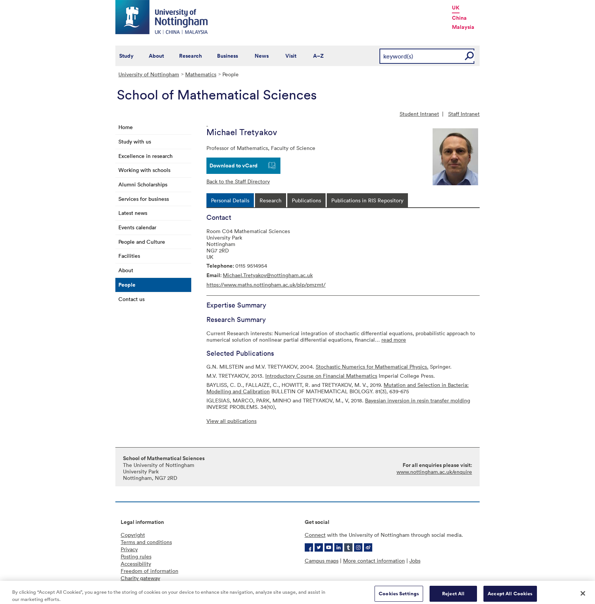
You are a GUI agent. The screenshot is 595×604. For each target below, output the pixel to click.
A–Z (318, 56)
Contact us (131, 299)
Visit (290, 56)
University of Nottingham (148, 74)
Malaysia (463, 27)
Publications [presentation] (306, 200)
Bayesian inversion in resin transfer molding (417, 400)
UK (456, 7)
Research (190, 56)
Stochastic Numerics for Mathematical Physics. (372, 366)
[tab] (230, 200)
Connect (315, 534)
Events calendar (137, 227)
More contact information (374, 560)
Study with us (134, 141)
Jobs (414, 560)
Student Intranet (419, 113)
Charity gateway (140, 578)
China (459, 18)
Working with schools (144, 169)
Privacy (129, 549)
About (156, 56)
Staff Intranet (464, 113)
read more (393, 339)
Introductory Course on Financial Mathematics (321, 375)
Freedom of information (149, 570)
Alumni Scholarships (142, 184)
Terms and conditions (146, 542)
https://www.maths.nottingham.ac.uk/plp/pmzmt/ (266, 284)
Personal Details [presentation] (230, 200)
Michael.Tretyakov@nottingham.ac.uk (268, 275)
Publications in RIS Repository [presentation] (367, 200)
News (262, 56)
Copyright (133, 534)
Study (126, 56)
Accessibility (136, 563)
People (126, 285)
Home (125, 127)
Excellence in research (145, 155)
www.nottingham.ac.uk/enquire (434, 471)
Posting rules (136, 556)
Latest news (132, 212)
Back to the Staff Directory (238, 181)
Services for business (143, 198)
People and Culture (141, 241)
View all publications (231, 420)
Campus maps (321, 560)
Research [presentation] (271, 200)
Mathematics (200, 74)
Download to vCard (233, 165)
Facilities (129, 255)
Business (227, 56)
